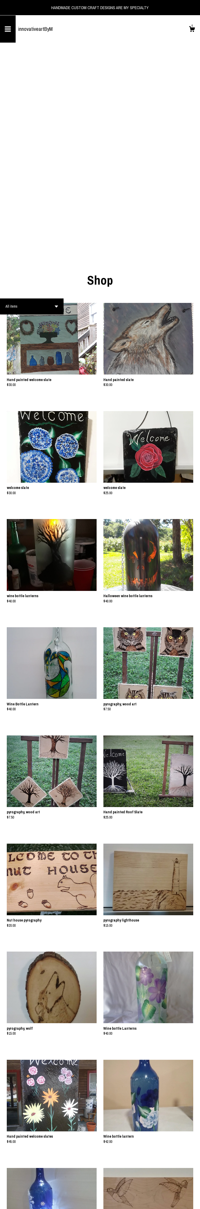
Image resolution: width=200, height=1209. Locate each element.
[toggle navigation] (8, 29)
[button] (32, 107)
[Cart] (192, 30)
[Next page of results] (108, 1188)
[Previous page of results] (92, 1188)
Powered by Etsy (51, 1201)
